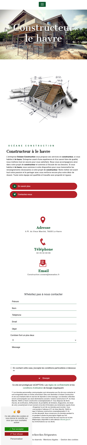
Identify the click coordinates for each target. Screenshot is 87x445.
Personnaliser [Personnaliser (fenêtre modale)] (16, 439)
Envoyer (46, 374)
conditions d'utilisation (33, 383)
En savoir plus (21, 186)
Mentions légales (50, 440)
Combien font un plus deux (22, 331)
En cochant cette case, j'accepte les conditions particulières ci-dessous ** (44, 365)
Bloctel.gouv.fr (65, 415)
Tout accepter (16, 429)
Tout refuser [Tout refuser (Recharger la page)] (16, 434)
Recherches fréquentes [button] (43, 434)
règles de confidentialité (58, 380)
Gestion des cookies (69, 440)
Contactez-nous (22, 194)
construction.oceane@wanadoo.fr (43, 270)
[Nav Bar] (42, 4)
